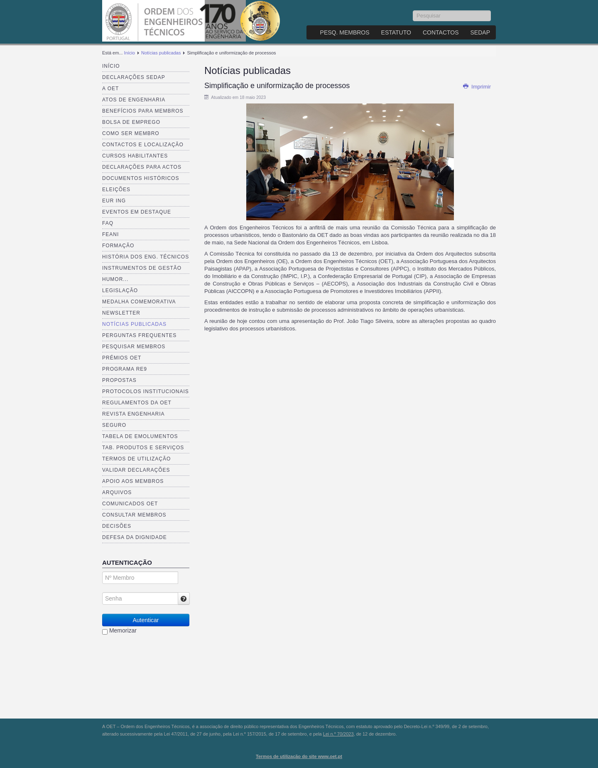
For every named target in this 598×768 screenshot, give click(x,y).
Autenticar (145, 620)
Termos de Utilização (136, 459)
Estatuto (396, 32)
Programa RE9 (124, 369)
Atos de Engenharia (133, 100)
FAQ (107, 223)
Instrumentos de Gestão (141, 268)
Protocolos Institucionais (145, 391)
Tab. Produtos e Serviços (143, 447)
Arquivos (117, 492)
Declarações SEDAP (133, 77)
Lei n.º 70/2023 (338, 733)
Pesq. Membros (345, 32)
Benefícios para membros (142, 111)
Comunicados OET (130, 504)
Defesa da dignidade (134, 537)
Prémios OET (121, 358)
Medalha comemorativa (139, 302)
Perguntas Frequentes (139, 335)
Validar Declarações (136, 470)
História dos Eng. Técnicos (145, 257)
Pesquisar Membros (133, 347)
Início (129, 52)
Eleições (116, 189)
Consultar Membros (134, 515)
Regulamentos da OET (137, 403)
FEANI (110, 234)
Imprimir (477, 87)
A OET (110, 88)
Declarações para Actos (141, 167)
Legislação (120, 290)
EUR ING (114, 201)
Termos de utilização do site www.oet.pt (299, 756)
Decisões (116, 526)
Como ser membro (130, 133)
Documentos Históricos (140, 178)
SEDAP (480, 32)
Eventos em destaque (136, 212)
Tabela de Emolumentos (140, 436)
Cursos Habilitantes (135, 156)
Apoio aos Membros (133, 481)
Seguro (114, 425)
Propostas (119, 380)
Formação (118, 246)
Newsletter (121, 313)
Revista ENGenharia (133, 414)
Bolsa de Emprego (131, 122)
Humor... (115, 279)
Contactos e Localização (143, 145)
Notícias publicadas (161, 52)
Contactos (441, 32)
